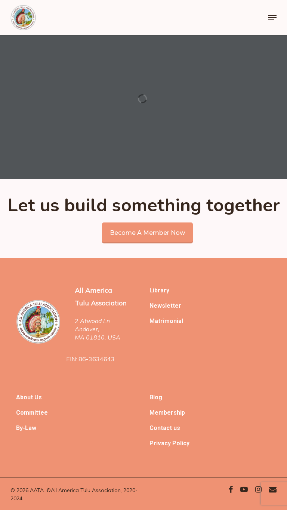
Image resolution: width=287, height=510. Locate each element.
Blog (155, 397)
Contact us (164, 427)
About (25, 397)
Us (38, 397)
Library (159, 290)
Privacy (160, 443)
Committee (32, 412)
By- (20, 427)
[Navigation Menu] (272, 17)
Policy (180, 443)
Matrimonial (166, 321)
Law (30, 427)
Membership (167, 412)
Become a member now (147, 232)
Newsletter (165, 305)
